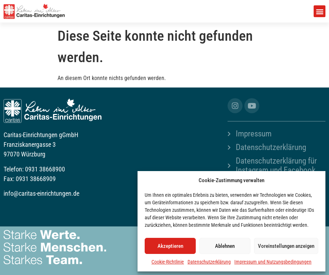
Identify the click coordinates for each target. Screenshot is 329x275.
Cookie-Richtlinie (167, 262)
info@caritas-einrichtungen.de (41, 193)
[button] (319, 11)
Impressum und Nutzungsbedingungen (272, 262)
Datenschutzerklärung (209, 262)
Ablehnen (225, 246)
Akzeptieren (170, 246)
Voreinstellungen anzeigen (286, 246)
